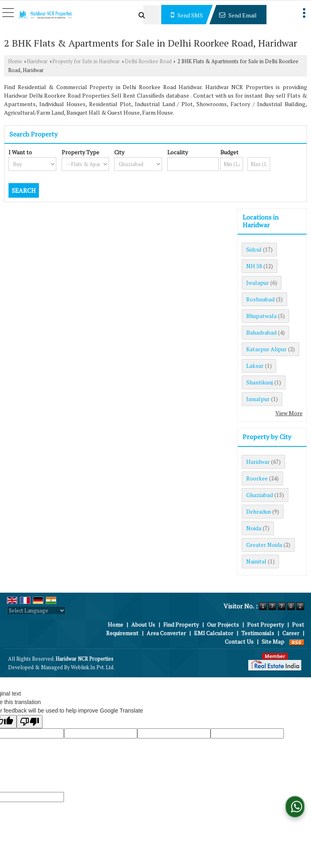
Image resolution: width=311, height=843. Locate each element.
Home (15, 61)
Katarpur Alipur (266, 349)
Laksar (255, 365)
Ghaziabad (259, 495)
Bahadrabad (261, 332)
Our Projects (223, 624)
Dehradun (258, 511)
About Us (143, 624)
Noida (253, 528)
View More (288, 413)
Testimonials (257, 633)
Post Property (265, 624)
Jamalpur (258, 399)
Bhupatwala (261, 316)
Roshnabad (260, 299)
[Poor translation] (30, 721)
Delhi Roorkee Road (148, 61)
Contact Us (239, 641)
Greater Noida (264, 544)
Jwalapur (257, 282)
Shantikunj (259, 382)
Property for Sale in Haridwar (86, 61)
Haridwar (37, 61)
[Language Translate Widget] (36, 610)
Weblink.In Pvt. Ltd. (93, 667)
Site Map (273, 641)
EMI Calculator (213, 633)
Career (290, 633)
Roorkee (257, 478)
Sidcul (254, 249)
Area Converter (166, 633)
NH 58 (254, 266)
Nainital (256, 561)
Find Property (181, 624)
